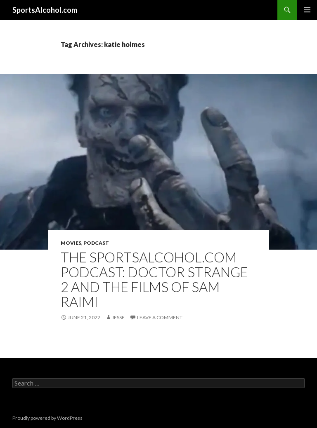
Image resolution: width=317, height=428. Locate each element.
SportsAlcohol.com (44, 9)
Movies (71, 243)
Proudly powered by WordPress (47, 418)
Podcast (96, 243)
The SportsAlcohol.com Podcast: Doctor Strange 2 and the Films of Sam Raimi (154, 279)
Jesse (118, 317)
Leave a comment (159, 317)
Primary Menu (307, 10)
